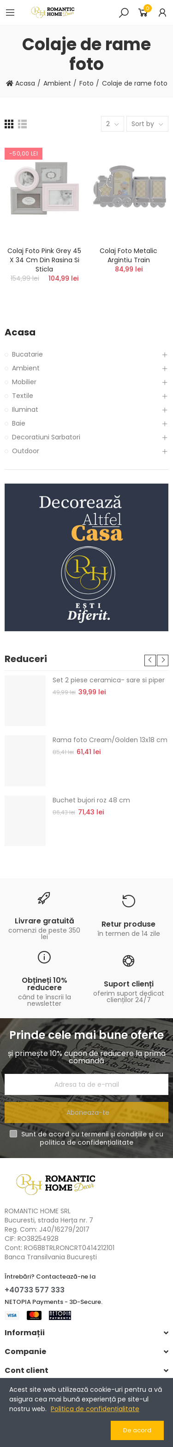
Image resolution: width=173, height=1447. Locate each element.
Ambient (26, 368)
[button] (150, 660)
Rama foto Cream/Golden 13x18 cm (110, 739)
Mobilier (24, 381)
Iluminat (25, 409)
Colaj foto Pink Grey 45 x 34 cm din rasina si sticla (44, 260)
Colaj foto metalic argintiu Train (128, 255)
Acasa (20, 332)
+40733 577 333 (35, 1290)
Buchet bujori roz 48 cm (91, 800)
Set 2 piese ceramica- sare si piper (109, 680)
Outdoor (25, 450)
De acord (137, 1430)
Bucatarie (27, 354)
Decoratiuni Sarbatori (46, 437)
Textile (22, 395)
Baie (18, 423)
